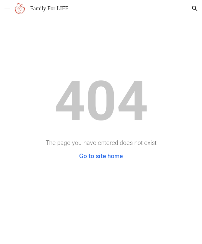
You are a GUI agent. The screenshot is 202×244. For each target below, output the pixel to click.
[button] (7, 8)
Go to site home (101, 156)
